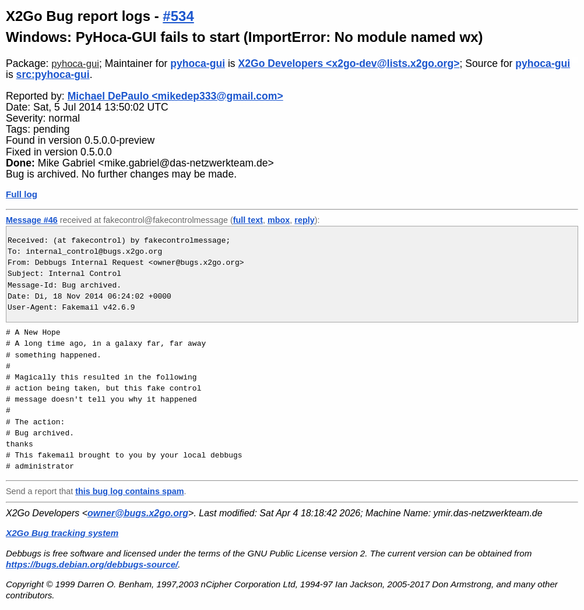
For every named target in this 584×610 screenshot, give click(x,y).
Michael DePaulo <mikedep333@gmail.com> (175, 96)
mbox (279, 220)
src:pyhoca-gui (53, 74)
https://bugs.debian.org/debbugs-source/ (92, 564)
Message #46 (32, 220)
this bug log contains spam (129, 491)
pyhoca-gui (75, 63)
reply (304, 220)
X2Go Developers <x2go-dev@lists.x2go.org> (349, 63)
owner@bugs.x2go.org (137, 513)
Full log (21, 194)
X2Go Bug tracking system (62, 533)
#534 (178, 16)
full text (248, 220)
